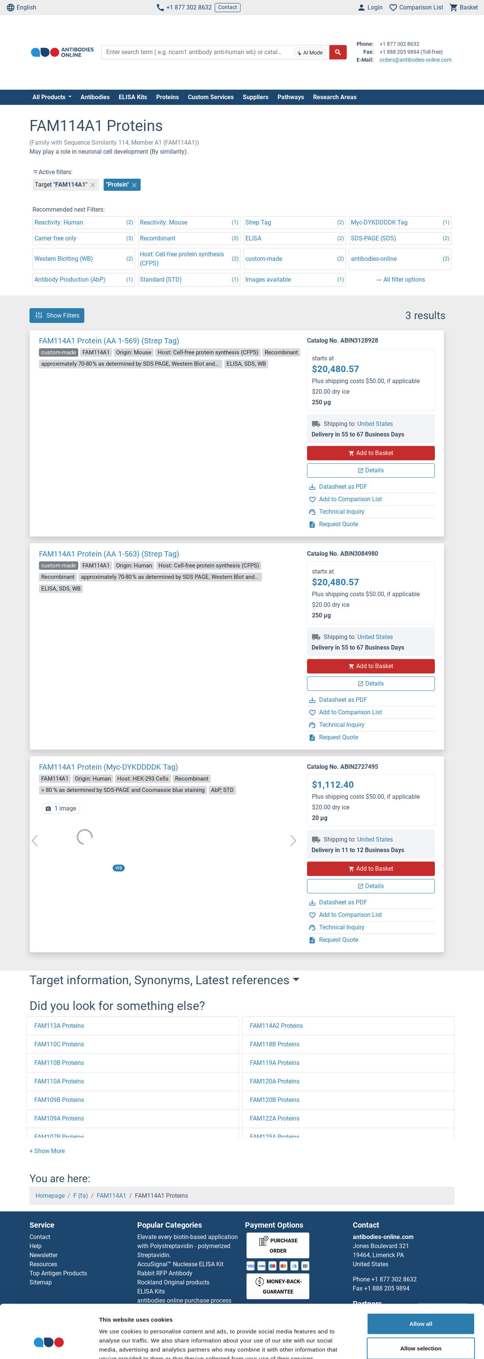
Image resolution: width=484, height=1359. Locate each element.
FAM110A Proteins (59, 1081)
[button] (47, 1151)
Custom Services (211, 97)
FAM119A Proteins (274, 1062)
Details (371, 470)
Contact (227, 7)
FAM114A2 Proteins (276, 1025)
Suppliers (255, 97)
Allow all (421, 1278)
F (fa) (80, 1195)
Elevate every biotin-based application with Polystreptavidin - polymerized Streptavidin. (187, 1246)
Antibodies (95, 97)
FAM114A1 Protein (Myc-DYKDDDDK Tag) (108, 766)
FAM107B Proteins (59, 1137)
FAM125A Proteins (274, 1137)
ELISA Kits (133, 97)
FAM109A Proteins (59, 1118)
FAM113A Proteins (59, 1025)
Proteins (167, 97)
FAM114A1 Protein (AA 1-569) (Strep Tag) (109, 340)
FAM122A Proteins (274, 1118)
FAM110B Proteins (59, 1062)
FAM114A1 (111, 1195)
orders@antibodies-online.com (415, 60)
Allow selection (420, 1303)
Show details (396, 1344)
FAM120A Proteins (274, 1081)
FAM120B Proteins (274, 1099)
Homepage (50, 1195)
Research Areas (335, 97)
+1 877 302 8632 (184, 7)
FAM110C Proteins (59, 1044)
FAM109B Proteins (59, 1099)
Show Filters (56, 315)
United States (375, 423)
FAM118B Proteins (274, 1044)
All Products (50, 97)
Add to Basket (371, 453)
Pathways (291, 97)
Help (35, 1246)
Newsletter (43, 1255)
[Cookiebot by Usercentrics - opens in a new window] (49, 1344)
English (21, 7)
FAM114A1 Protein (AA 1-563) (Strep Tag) (109, 553)
